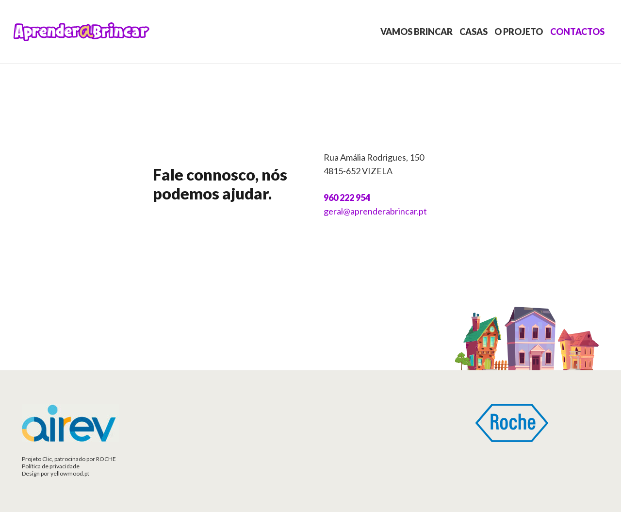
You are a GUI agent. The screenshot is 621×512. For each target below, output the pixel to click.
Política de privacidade (51, 466)
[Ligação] (81, 31)
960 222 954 (347, 197)
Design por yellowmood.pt (55, 473)
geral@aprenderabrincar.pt (375, 211)
